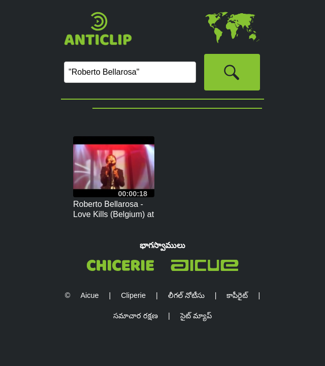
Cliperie (133, 295)
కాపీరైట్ (237, 295)
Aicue (89, 295)
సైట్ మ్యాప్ (196, 316)
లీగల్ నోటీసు (186, 295)
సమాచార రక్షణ (135, 316)
